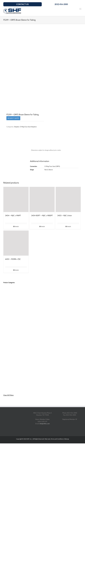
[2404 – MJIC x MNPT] (16, 199)
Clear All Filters (8, 395)
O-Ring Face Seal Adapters (28, 127)
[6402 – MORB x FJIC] (16, 243)
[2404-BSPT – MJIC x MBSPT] (42, 199)
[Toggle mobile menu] (80, 9)
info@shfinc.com (45, 423)
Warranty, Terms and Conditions (54, 439)
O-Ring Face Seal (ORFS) (52, 166)
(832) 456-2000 (61, 4)
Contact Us (22, 4)
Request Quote (13, 118)
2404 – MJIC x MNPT (13, 215)
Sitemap (66, 439)
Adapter (16, 127)
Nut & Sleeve (48, 170)
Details (17, 226)
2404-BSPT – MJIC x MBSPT (42, 215)
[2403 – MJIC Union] (68, 199)
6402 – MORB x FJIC (13, 259)
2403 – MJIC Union (64, 215)
